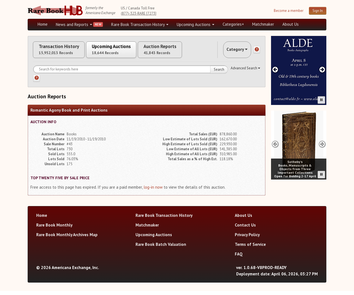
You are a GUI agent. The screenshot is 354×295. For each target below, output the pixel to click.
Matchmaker (263, 24)
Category (233, 51)
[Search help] (36, 82)
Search (219, 73)
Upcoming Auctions (195, 24)
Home (43, 24)
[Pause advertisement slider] (321, 100)
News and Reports (74, 24)
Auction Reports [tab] (182, 52)
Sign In (318, 10)
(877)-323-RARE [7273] (138, 13)
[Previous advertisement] (275, 69)
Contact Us (245, 229)
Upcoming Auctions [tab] (124, 52)
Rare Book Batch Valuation (161, 248)
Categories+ (233, 24)
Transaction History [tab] (63, 52)
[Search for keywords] (130, 73)
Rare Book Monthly (54, 229)
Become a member (288, 10)
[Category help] (256, 51)
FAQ (239, 258)
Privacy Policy (247, 238)
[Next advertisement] (322, 69)
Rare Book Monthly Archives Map (67, 238)
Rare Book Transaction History (139, 24)
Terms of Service (250, 248)
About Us (290, 24)
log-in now (153, 191)
